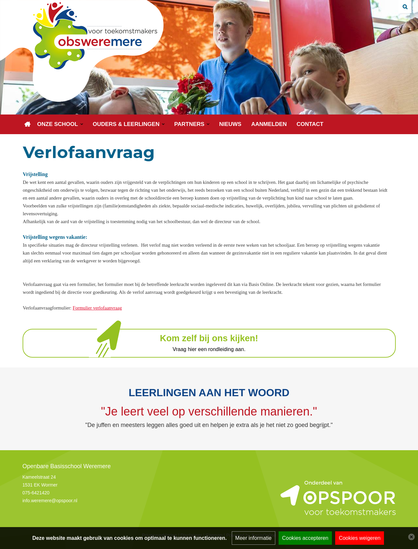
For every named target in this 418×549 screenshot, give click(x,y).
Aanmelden (269, 124)
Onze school (57, 124)
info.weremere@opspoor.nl (50, 500)
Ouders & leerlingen (126, 124)
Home (27, 124)
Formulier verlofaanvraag (97, 307)
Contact (310, 124)
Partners (189, 124)
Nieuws (230, 124)
